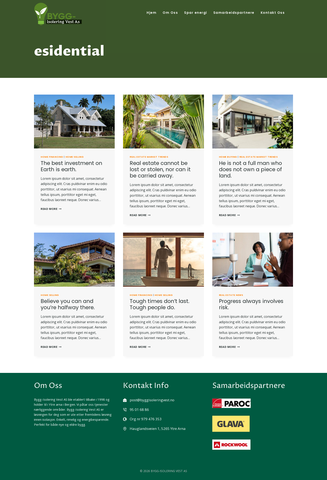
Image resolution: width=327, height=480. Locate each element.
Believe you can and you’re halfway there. (68, 304)
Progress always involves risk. (251, 304)
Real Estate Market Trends (149, 156)
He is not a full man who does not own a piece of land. (250, 169)
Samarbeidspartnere (233, 12)
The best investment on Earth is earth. (71, 166)
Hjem (151, 12)
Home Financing (52, 156)
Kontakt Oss (273, 12)
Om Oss (170, 12)
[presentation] (74, 121)
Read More (51, 208)
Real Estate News (231, 294)
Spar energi (195, 12)
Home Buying (228, 156)
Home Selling (74, 156)
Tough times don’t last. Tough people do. (159, 304)
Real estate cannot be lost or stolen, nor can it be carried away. (160, 169)
